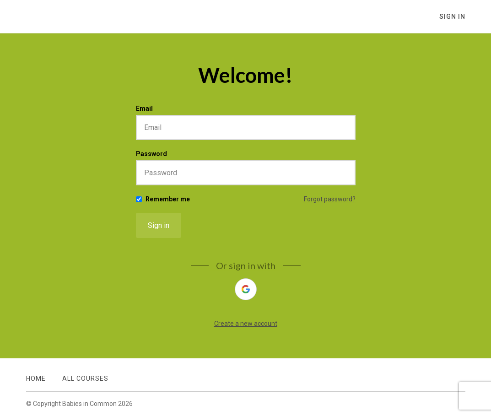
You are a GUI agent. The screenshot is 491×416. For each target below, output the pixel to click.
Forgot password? (330, 199)
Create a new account (245, 323)
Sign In (452, 16)
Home (36, 378)
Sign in (158, 225)
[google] (246, 289)
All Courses (85, 378)
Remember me (168, 199)
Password (151, 153)
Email (144, 108)
